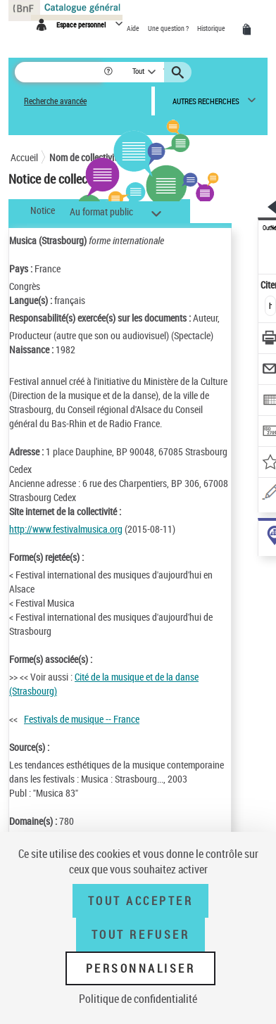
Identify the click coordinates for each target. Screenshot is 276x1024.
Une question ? (169, 28)
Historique (212, 28)
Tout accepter (141, 901)
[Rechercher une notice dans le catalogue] (59, 72)
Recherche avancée (55, 101)
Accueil (24, 157)
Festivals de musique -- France (81, 719)
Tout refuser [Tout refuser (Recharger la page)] (140, 934)
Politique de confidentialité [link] (138, 998)
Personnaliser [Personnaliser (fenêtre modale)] (141, 968)
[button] (109, 72)
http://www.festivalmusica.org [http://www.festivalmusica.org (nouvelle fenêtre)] (66, 529)
